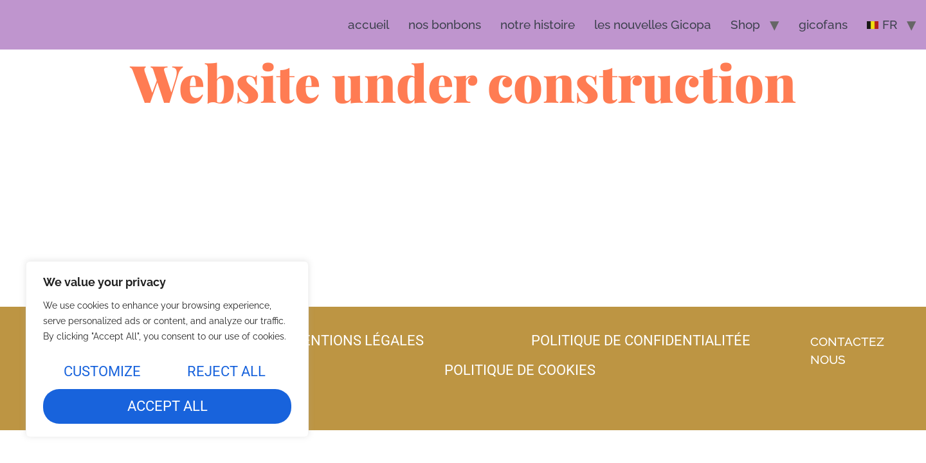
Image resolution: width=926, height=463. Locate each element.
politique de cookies (519, 370)
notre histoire (537, 24)
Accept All (167, 406)
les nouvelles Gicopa (652, 24)
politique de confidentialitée (640, 340)
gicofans (823, 24)
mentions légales (357, 340)
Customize (102, 371)
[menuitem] (882, 24)
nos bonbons (444, 24)
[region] (167, 349)
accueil (368, 24)
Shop (745, 24)
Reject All (226, 371)
